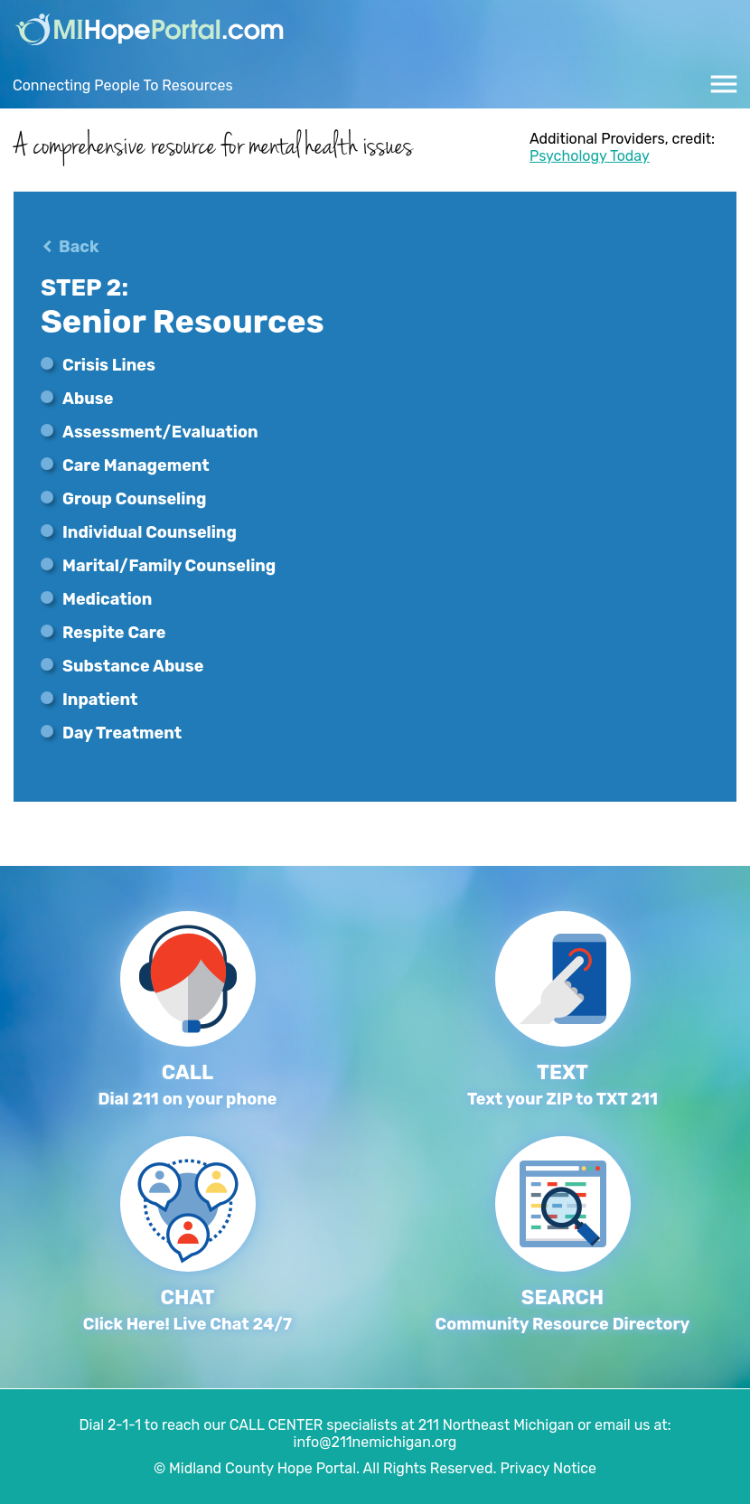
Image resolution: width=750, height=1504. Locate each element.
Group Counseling (134, 499)
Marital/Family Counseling (169, 566)
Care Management (136, 465)
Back (78, 247)
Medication (107, 599)
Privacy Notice (548, 1468)
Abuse (87, 399)
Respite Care (113, 633)
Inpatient (99, 700)
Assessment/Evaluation (160, 432)
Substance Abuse (132, 666)
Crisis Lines (108, 365)
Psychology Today (590, 155)
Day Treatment (122, 733)
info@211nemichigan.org (375, 1442)
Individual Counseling (149, 532)
